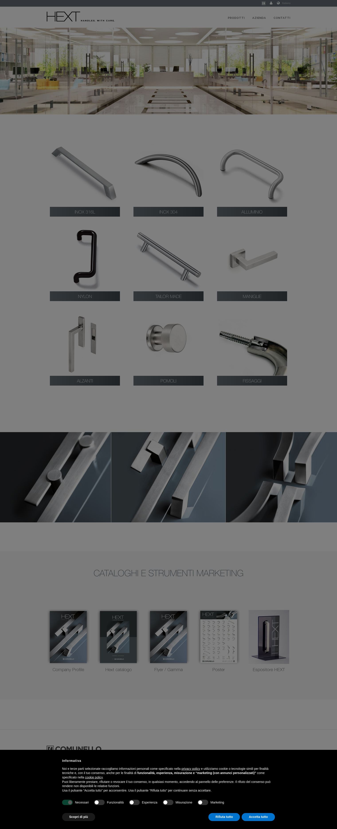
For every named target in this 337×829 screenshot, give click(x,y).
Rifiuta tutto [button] (224, 817)
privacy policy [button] (191, 768)
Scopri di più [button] (78, 817)
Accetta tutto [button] (258, 817)
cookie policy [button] (94, 777)
